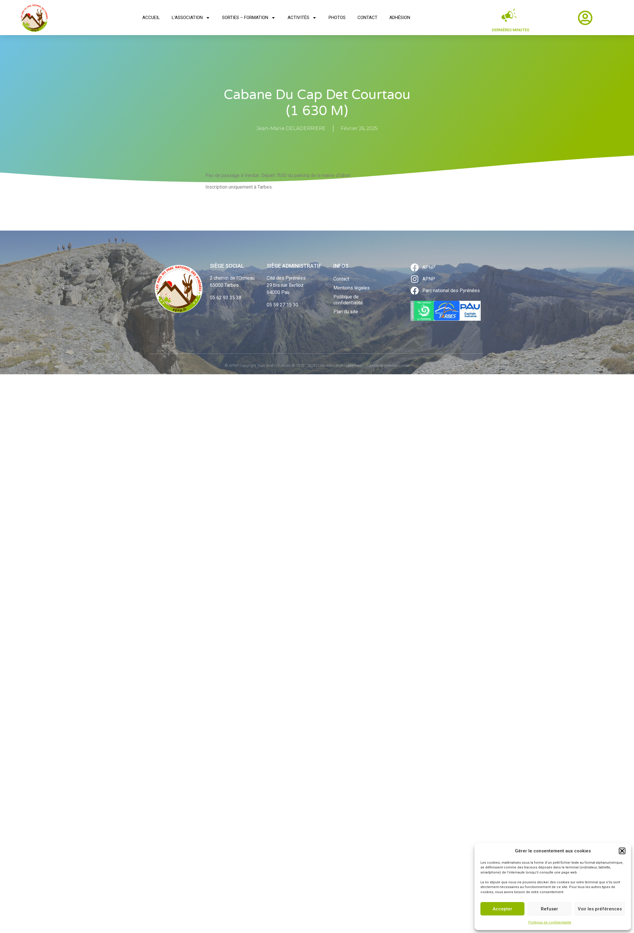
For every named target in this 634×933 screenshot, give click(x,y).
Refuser (549, 909)
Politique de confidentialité (549, 922)
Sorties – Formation (249, 17)
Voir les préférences (600, 909)
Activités (302, 17)
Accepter (502, 909)
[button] (622, 851)
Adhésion (399, 17)
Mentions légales (351, 288)
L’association (191, 17)
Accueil (151, 17)
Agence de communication (388, 365)
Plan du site (345, 311)
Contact (367, 17)
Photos (337, 17)
